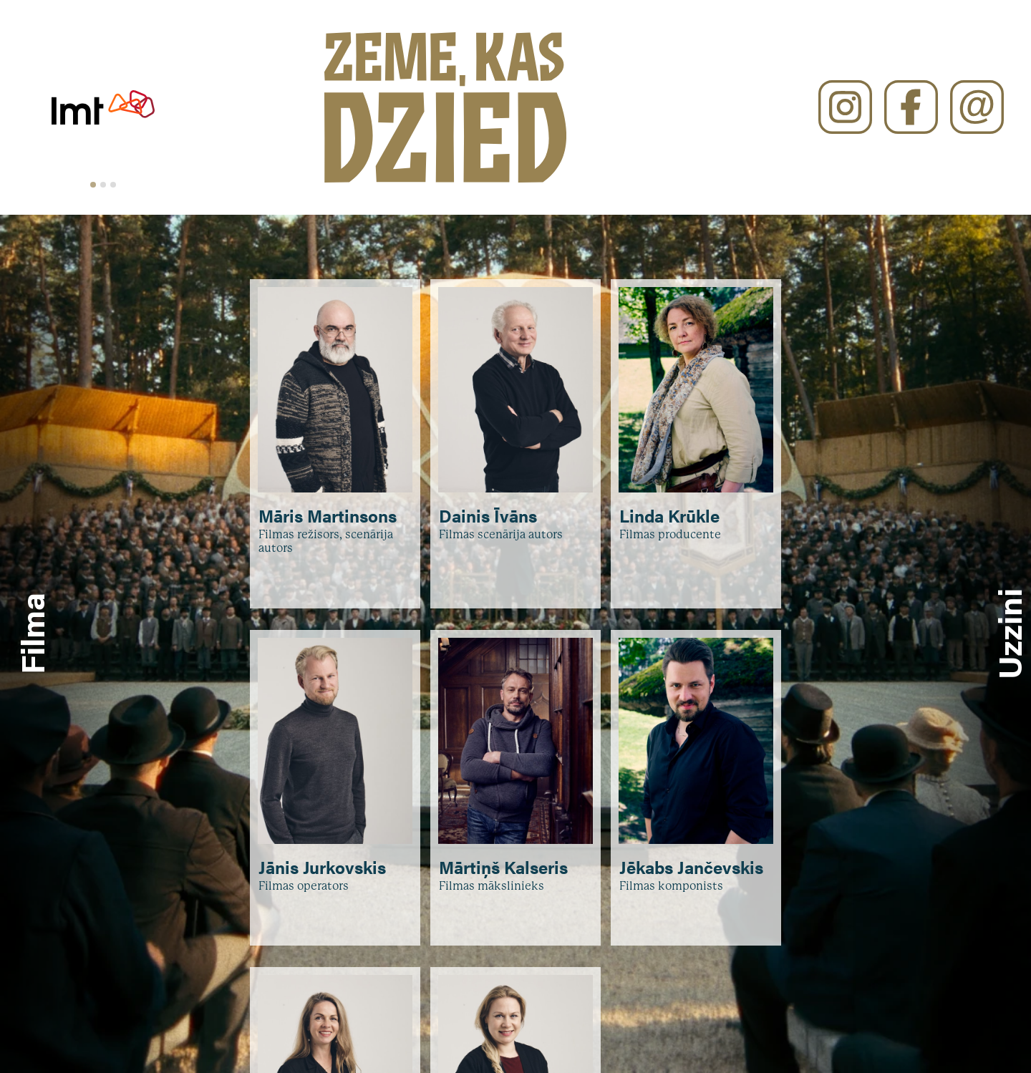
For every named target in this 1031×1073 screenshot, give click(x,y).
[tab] (93, 185)
